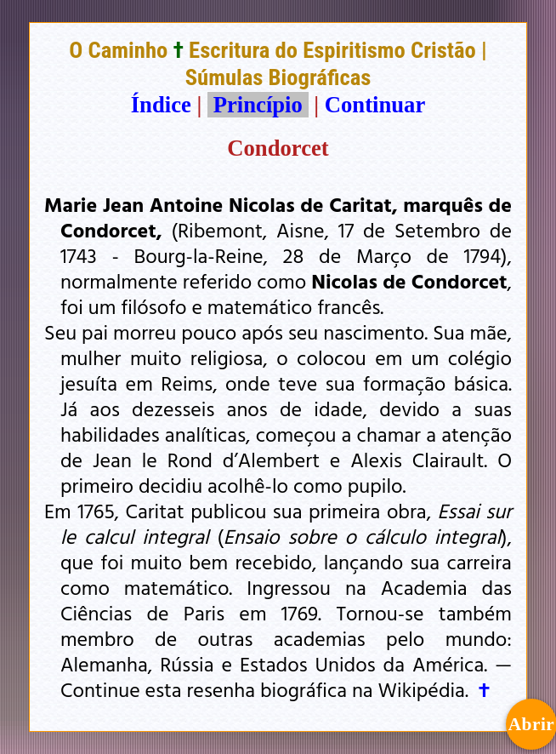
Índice (161, 104)
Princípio (257, 104)
